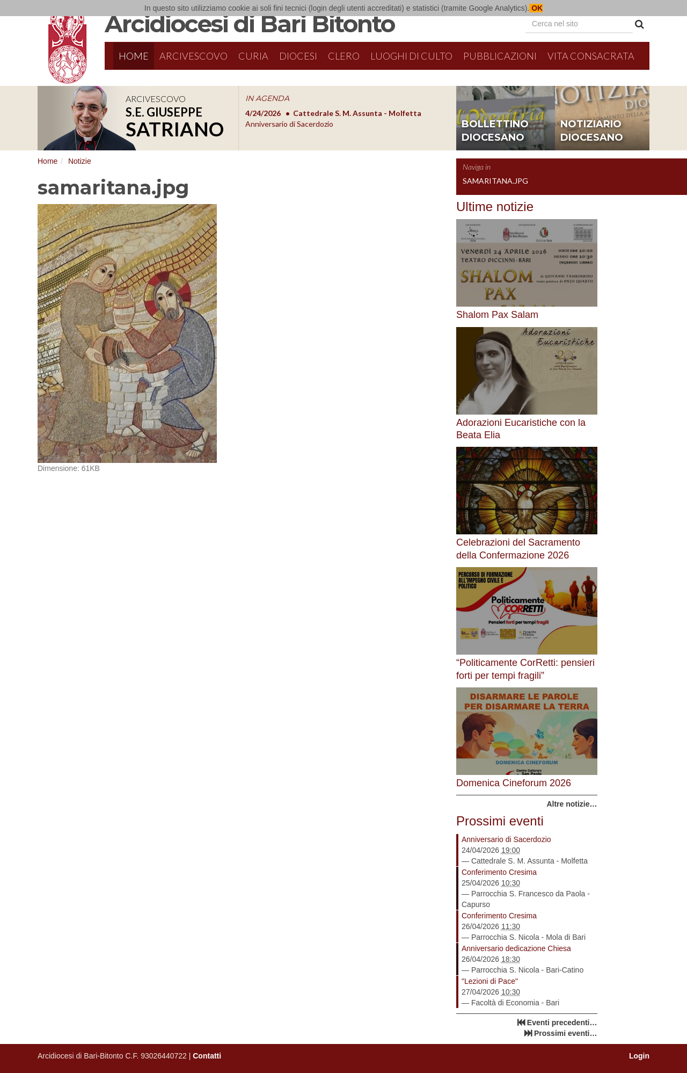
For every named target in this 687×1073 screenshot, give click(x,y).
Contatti (207, 1056)
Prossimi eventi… (565, 1033)
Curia (253, 56)
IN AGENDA (267, 98)
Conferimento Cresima (499, 872)
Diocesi (298, 56)
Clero (344, 56)
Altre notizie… (571, 804)
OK (536, 8)
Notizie (79, 161)
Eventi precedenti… (562, 1022)
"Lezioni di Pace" (490, 981)
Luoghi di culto (411, 56)
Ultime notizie (494, 206)
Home (134, 56)
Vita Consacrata (590, 56)
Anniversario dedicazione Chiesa (516, 948)
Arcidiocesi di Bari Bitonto (249, 23)
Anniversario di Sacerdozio (506, 839)
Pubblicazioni (500, 56)
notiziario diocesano (591, 131)
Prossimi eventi (500, 821)
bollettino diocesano (495, 131)
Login (639, 1056)
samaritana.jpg (495, 180)
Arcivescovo (193, 56)
